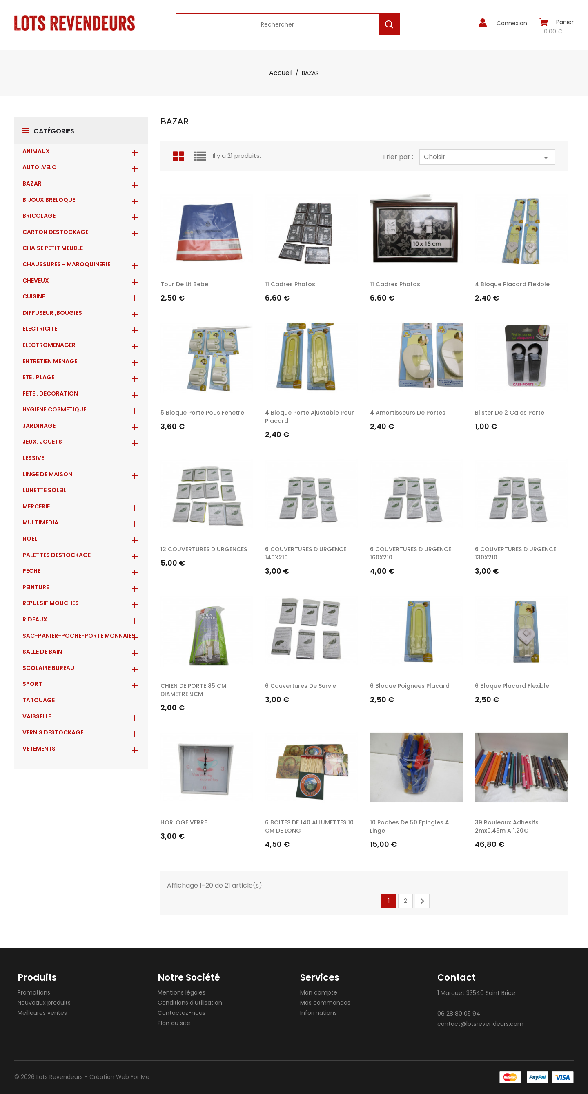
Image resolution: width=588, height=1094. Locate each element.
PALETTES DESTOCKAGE (56, 555)
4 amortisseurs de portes (407, 413)
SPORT (32, 684)
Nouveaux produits (44, 1003)
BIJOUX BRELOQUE (48, 200)
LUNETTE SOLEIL (44, 490)
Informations (318, 1013)
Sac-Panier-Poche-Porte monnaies (78, 636)
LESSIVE (33, 458)
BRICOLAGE (39, 216)
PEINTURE (35, 587)
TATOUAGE (38, 700)
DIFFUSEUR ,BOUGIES (52, 313)
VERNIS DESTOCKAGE (52, 732)
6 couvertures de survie (300, 686)
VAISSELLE (36, 716)
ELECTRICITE (39, 329)
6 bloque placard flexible (512, 686)
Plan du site (174, 1023)
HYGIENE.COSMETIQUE (54, 409)
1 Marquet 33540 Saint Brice (476, 993)
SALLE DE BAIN (42, 652)
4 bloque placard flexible (512, 284)
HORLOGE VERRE (183, 822)
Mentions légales (181, 992)
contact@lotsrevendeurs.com (480, 1024)
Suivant (422, 901)
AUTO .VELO (39, 167)
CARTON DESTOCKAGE (55, 232)
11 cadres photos (290, 284)
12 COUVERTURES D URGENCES (203, 549)
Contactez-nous (181, 1013)
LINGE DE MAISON (47, 474)
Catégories (53, 131)
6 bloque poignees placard (410, 686)
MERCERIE (36, 506)
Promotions (34, 992)
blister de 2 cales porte (509, 413)
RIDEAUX (34, 619)
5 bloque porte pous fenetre (202, 413)
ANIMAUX (36, 151)
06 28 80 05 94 (458, 1014)
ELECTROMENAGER (49, 345)
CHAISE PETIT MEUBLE (52, 248)
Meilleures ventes (42, 1013)
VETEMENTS (39, 749)
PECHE (31, 571)
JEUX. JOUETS (42, 442)
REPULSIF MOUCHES (50, 603)
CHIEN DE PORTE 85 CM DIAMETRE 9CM (193, 690)
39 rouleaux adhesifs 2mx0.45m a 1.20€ (507, 826)
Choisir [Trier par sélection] (487, 157)
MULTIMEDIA (40, 522)
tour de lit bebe (184, 284)
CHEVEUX (35, 280)
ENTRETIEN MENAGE (49, 361)
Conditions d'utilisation (190, 1003)
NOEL (29, 539)
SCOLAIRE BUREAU (48, 668)
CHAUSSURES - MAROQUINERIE (66, 264)
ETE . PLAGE (38, 377)
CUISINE (33, 296)
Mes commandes (325, 1003)
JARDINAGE (39, 426)
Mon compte (318, 992)
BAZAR (32, 183)
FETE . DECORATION (50, 393)
